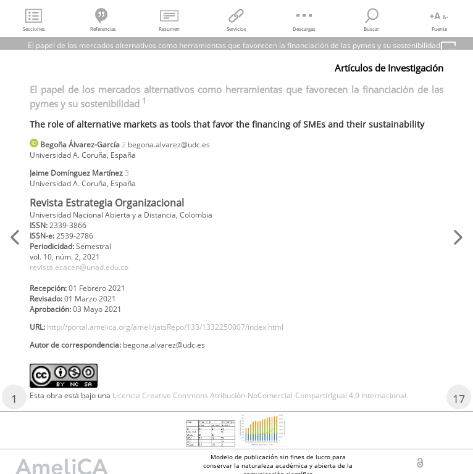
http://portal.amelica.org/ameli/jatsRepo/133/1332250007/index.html (165, 327)
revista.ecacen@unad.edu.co (79, 267)
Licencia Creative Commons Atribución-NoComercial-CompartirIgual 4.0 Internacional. (260, 395)
